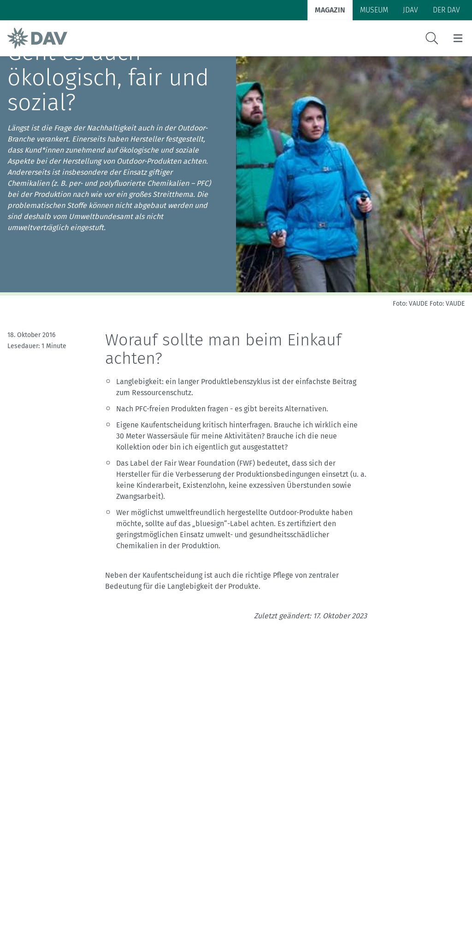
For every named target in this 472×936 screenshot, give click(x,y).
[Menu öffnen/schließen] (458, 38)
